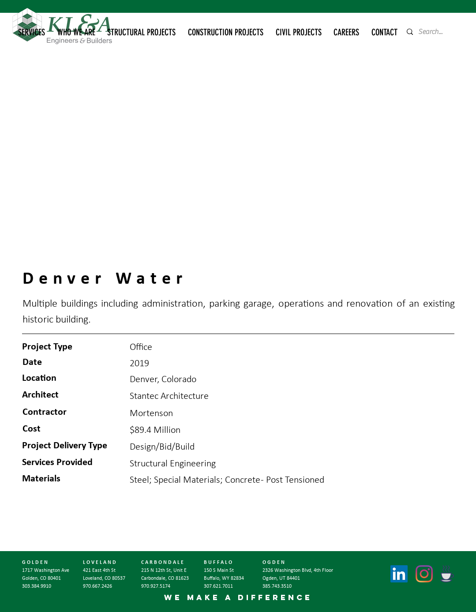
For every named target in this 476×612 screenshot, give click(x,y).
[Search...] (433, 32)
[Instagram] (424, 573)
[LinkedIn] (399, 573)
